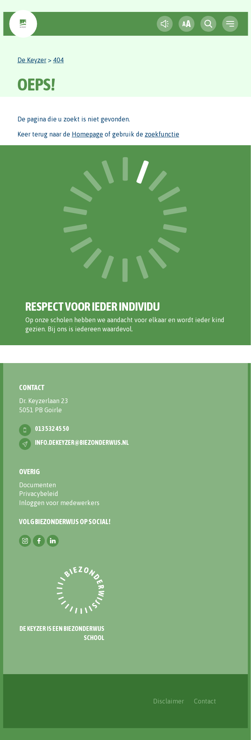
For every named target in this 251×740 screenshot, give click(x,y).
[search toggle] (208, 24)
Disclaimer (168, 701)
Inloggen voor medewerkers (59, 502)
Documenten (37, 484)
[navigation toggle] (230, 24)
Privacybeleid (38, 493)
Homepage (87, 134)
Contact (205, 701)
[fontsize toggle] (186, 24)
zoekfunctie (162, 134)
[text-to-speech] (164, 24)
